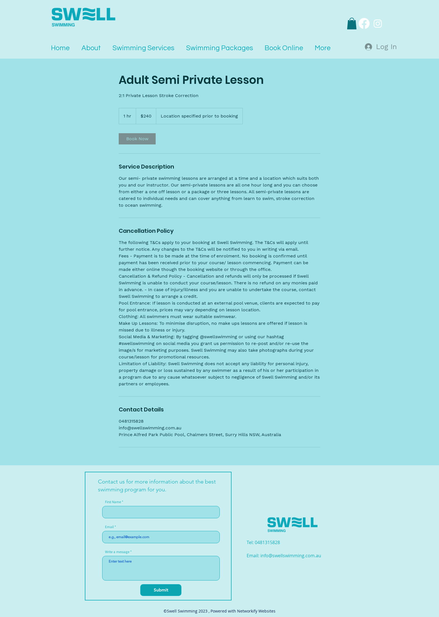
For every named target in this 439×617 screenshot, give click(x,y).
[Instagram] (377, 23)
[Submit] (160, 590)
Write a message (117, 552)
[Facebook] (364, 23)
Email (109, 527)
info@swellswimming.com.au (290, 555)
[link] (137, 138)
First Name (113, 502)
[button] (352, 23)
